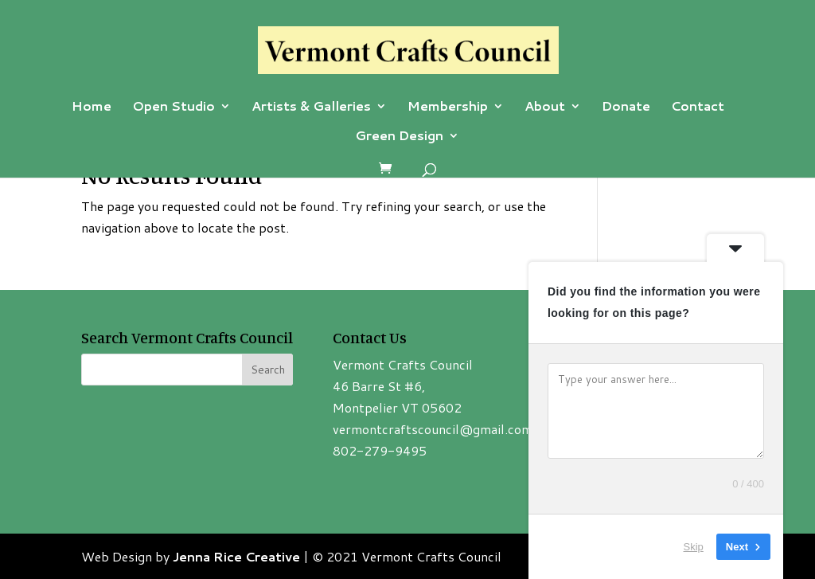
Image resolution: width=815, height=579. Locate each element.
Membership (448, 107)
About (544, 107)
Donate (626, 107)
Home (91, 107)
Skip (694, 547)
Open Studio (173, 107)
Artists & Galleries (311, 107)
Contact (697, 107)
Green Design (399, 137)
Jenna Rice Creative (236, 556)
